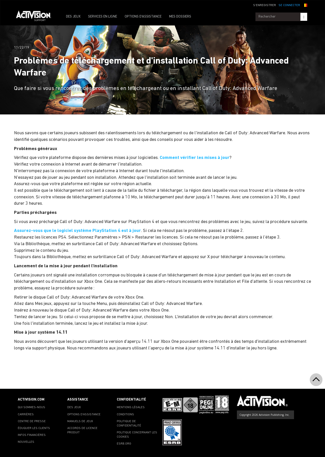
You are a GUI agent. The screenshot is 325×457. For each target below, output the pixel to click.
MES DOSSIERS (180, 17)
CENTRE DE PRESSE (32, 421)
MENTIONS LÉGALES (131, 407)
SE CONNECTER (289, 5)
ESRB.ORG (124, 443)
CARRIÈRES (26, 414)
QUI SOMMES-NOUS (31, 407)
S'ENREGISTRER (264, 5)
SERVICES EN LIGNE (102, 17)
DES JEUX (73, 17)
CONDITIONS (125, 414)
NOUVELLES (26, 442)
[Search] (303, 17)
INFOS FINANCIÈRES (32, 435)
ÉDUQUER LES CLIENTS (34, 428)
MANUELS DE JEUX (80, 421)
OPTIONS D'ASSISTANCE (143, 17)
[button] (305, 4)
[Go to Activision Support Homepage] (36, 16)
